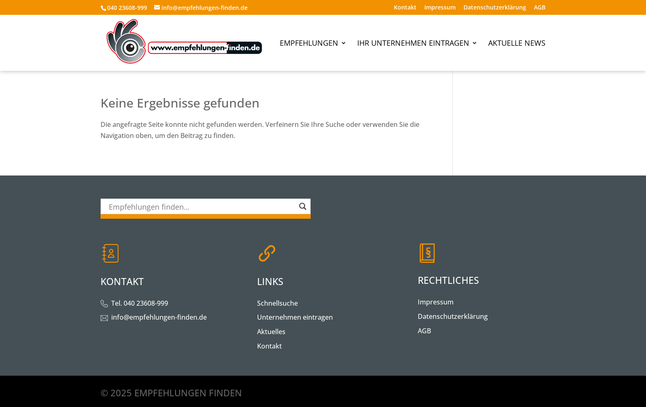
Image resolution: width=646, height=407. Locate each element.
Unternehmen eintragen (295, 317)
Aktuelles (271, 331)
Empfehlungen (309, 44)
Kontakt (405, 8)
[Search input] (202, 206)
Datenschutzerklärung (494, 8)
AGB (539, 8)
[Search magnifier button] (303, 206)
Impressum (440, 8)
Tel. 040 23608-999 (139, 303)
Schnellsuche (277, 303)
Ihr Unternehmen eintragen (413, 44)
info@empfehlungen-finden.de (159, 317)
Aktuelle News (516, 44)
